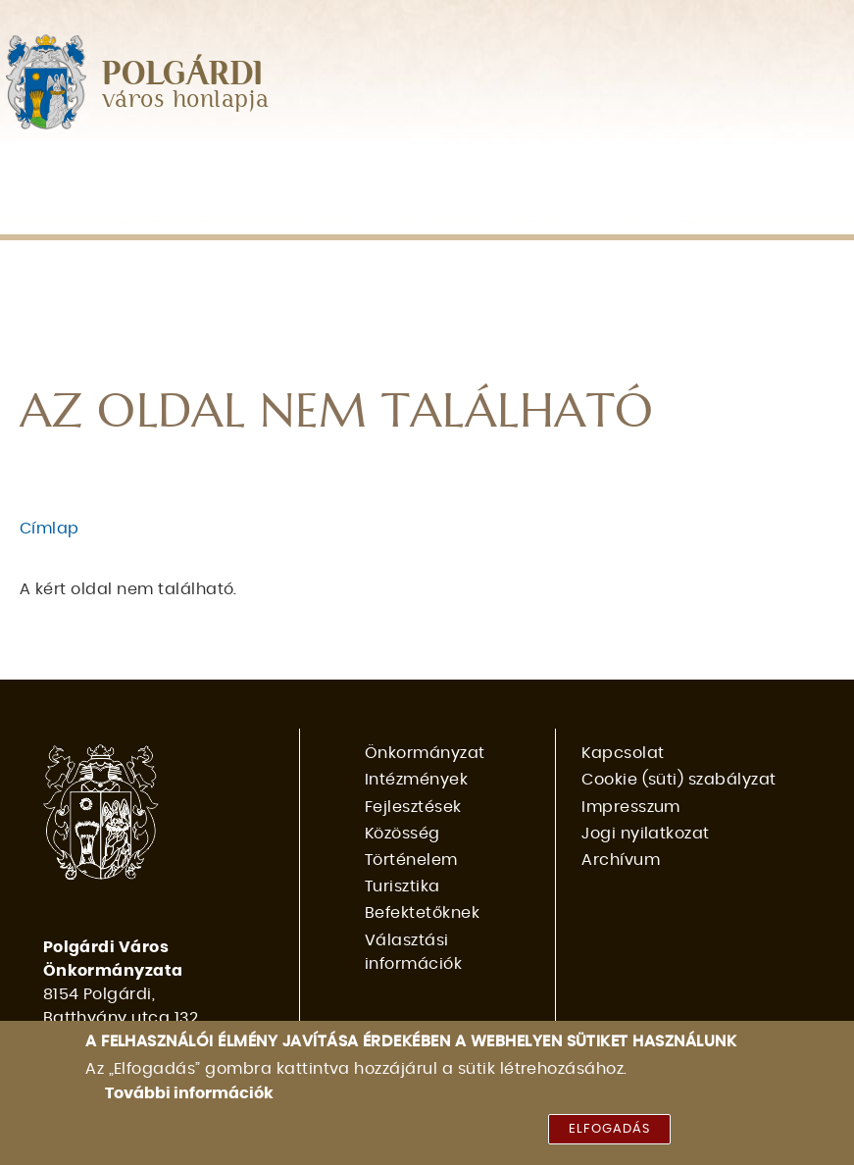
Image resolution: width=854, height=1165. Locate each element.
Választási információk (299, 212)
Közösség (519, 171)
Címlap (49, 528)
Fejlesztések (387, 171)
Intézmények (244, 171)
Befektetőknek (83, 212)
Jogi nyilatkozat (645, 833)
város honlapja (186, 100)
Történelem (646, 171)
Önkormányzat (87, 171)
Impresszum (630, 807)
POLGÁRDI (183, 74)
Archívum (620, 860)
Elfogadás (609, 1140)
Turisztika (775, 171)
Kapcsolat (622, 753)
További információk (189, 1104)
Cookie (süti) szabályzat (679, 779)
